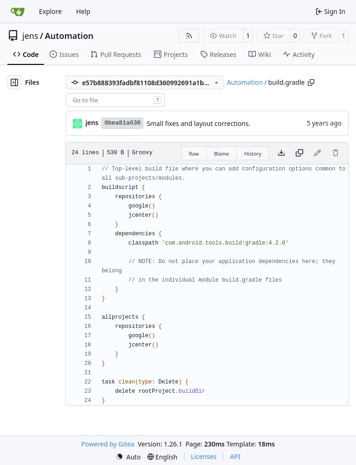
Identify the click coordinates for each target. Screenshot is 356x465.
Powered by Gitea (107, 444)
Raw (194, 153)
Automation (69, 35)
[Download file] (281, 153)
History (252, 153)
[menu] (128, 456)
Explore (50, 11)
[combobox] (115, 100)
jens (30, 35)
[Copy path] (311, 82)
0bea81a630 (122, 122)
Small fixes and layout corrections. (198, 123)
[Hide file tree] (14, 82)
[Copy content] (299, 153)
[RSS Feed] (189, 36)
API (235, 456)
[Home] (18, 11)
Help (83, 11)
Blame (221, 153)
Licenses (204, 456)
